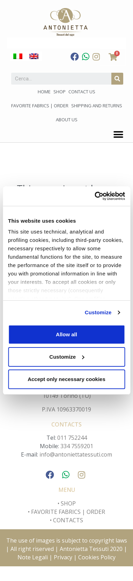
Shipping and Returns (96, 105)
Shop (59, 91)
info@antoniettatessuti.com (75, 454)
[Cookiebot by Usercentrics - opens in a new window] (95, 196)
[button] (118, 134)
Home (44, 91)
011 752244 (72, 438)
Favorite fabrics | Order (39, 105)
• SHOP (67, 503)
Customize (98, 312)
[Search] (117, 79)
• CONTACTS (66, 520)
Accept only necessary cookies (66, 379)
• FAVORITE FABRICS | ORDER (66, 512)
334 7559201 (76, 446)
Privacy (63, 557)
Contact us (81, 91)
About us (66, 119)
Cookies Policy (97, 557)
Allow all (66, 334)
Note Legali (33, 557)
